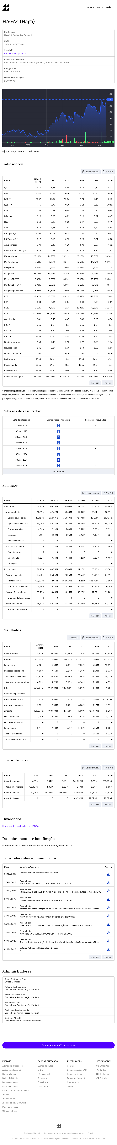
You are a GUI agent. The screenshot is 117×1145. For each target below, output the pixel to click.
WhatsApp (104, 1065)
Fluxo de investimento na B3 (15, 1090)
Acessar (108, 874)
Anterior (95, 383)
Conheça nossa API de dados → (58, 1045)
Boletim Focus (9, 1074)
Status (70, 1086)
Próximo (107, 383)
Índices (5, 1094)
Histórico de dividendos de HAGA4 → (22, 825)
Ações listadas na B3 (11, 1070)
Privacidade (43, 1082)
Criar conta (43, 1086)
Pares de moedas (10, 1107)
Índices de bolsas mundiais (15, 1102)
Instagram (104, 1074)
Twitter (103, 1070)
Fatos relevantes (10, 1086)
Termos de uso (44, 1078)
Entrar (100, 7)
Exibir (58, 425)
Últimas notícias (9, 1111)
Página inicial (44, 1074)
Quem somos (73, 1082)
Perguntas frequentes (77, 1078)
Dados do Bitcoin (10, 1078)
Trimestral (73, 637)
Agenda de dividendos (12, 1065)
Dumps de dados (10, 1082)
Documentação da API (77, 1070)
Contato (70, 1065)
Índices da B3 (8, 1098)
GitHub (103, 1078)
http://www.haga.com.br (15, 53)
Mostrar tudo (58, 471)
